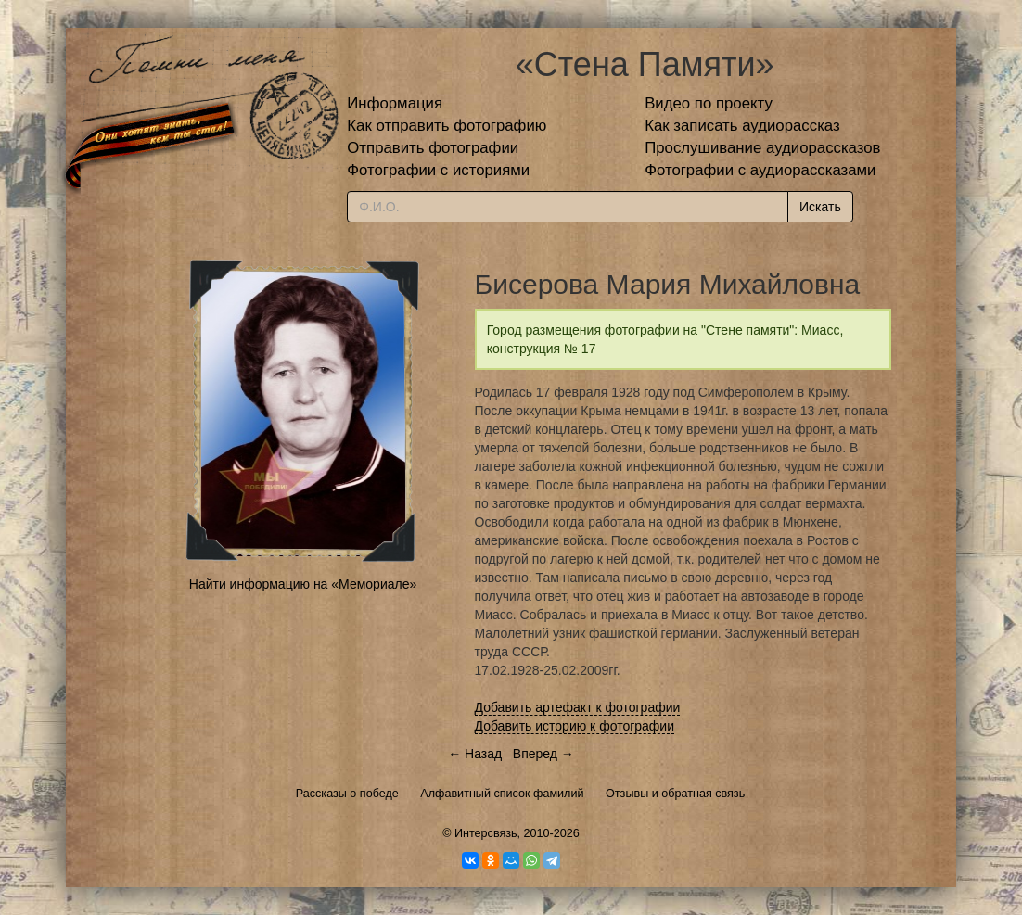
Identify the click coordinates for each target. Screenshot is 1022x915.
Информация (394, 103)
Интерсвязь (485, 833)
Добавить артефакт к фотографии (578, 707)
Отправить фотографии (432, 148)
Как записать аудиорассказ (742, 125)
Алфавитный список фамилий (501, 793)
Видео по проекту (709, 103)
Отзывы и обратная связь (675, 793)
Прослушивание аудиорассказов (762, 148)
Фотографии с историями (438, 170)
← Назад (475, 753)
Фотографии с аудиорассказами (760, 170)
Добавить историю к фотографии (575, 725)
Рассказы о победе (347, 793)
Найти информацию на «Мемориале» (302, 584)
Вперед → (543, 753)
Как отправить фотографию (446, 125)
